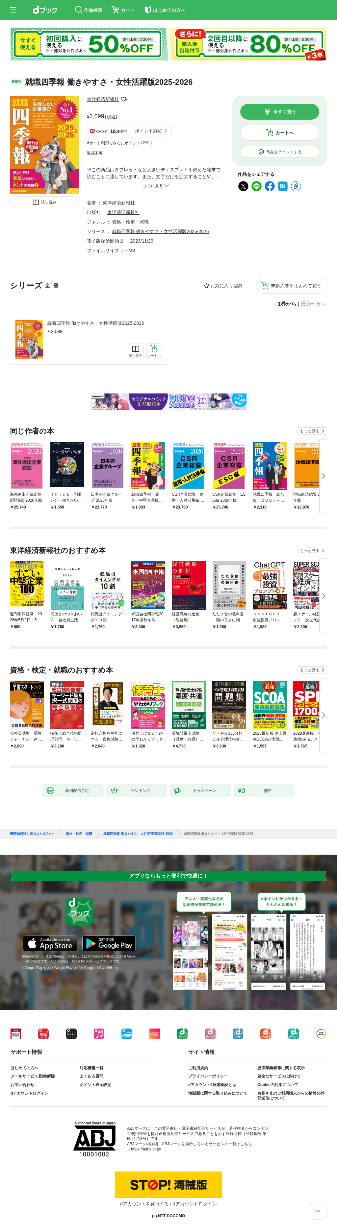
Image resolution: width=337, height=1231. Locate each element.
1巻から (287, 304)
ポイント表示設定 (95, 1084)
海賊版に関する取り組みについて (217, 1093)
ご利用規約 (198, 1068)
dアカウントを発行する (144, 1203)
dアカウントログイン (29, 1093)
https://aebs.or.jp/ (146, 1149)
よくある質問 (91, 1076)
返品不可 (95, 153)
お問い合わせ (22, 1084)
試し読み (49, 202)
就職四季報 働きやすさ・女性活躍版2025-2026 (95, 323)
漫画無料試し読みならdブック (32, 834)
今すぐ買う (284, 111)
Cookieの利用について (277, 1084)
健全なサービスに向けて (279, 1076)
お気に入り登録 (226, 285)
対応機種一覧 (91, 1068)
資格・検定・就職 (130, 222)
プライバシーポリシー (208, 1076)
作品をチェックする (284, 152)
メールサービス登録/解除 (33, 1076)
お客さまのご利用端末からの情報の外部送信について (290, 1096)
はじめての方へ (24, 1068)
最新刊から (314, 304)
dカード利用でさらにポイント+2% (117, 143)
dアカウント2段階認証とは (212, 1084)
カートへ (284, 132)
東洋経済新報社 (103, 99)
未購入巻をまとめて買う (296, 285)
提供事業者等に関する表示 (281, 1068)
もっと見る (310, 431)
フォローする (123, 99)
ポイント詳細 (149, 130)
